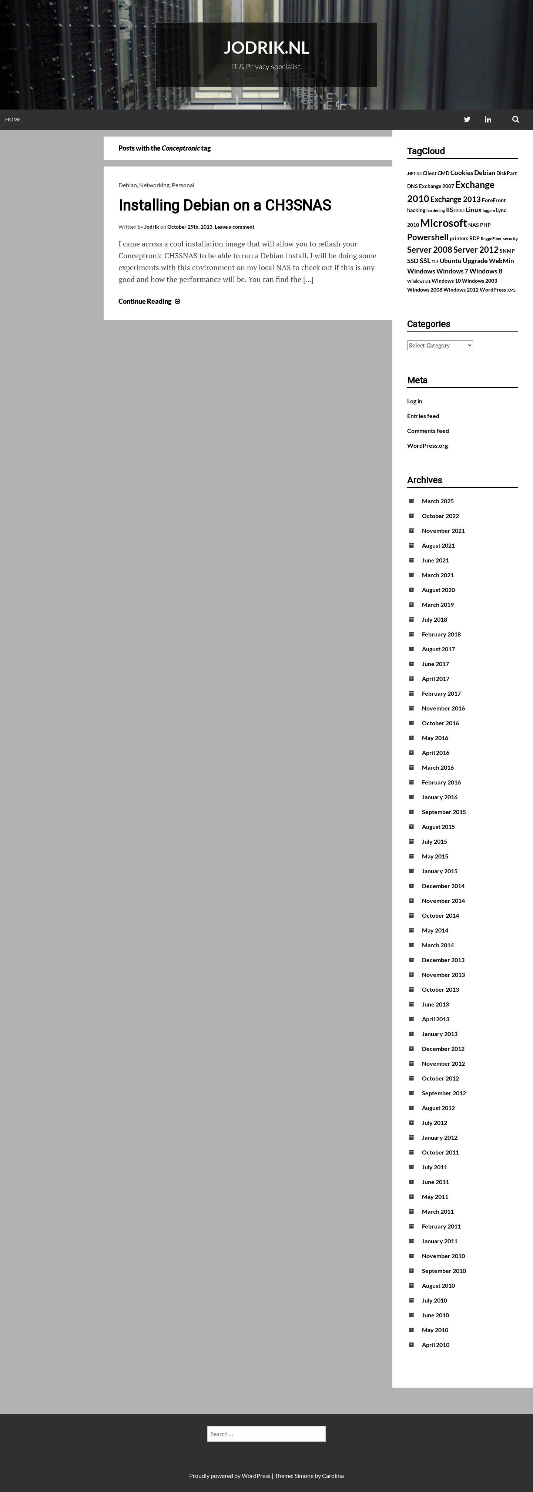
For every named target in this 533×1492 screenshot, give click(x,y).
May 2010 (435, 1329)
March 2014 (438, 944)
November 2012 (443, 1063)
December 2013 (443, 959)
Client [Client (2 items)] (429, 173)
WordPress (256, 1475)
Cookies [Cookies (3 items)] (461, 173)
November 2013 (443, 974)
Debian (127, 184)
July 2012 (434, 1122)
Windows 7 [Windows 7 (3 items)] (452, 271)
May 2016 (435, 737)
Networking (154, 184)
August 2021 (438, 545)
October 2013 (440, 989)
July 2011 (434, 1166)
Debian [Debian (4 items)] (484, 172)
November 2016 (443, 708)
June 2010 (435, 1314)
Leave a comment (234, 227)
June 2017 (435, 663)
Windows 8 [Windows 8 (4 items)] (485, 271)
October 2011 (440, 1152)
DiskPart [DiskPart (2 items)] (506, 173)
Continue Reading (150, 301)
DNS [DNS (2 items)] (412, 186)
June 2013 (435, 1004)
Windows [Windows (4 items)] (421, 271)
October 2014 (440, 915)
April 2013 (435, 1018)
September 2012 (444, 1092)
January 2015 (439, 870)
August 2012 (438, 1107)
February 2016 (441, 782)
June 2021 (435, 560)
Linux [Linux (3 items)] (474, 210)
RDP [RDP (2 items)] (474, 238)
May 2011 (435, 1196)
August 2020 (438, 589)
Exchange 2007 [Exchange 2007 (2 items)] (436, 186)
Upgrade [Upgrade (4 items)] (475, 260)
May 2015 (435, 856)
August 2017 (438, 648)
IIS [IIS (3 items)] (449, 210)
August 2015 (438, 826)
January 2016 (439, 796)
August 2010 (438, 1285)
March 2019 (438, 604)
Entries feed (423, 415)
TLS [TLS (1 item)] (435, 261)
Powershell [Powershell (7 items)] (428, 237)
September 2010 (444, 1270)
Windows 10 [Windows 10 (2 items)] (446, 281)
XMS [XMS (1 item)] (511, 290)
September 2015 (444, 811)
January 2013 (439, 1033)
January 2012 (439, 1137)
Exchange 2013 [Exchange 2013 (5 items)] (455, 199)
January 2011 (439, 1240)
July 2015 (434, 841)
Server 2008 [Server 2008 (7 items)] (429, 250)
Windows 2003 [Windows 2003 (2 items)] (479, 281)
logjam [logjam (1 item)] (489, 210)
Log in (414, 400)
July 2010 (434, 1300)
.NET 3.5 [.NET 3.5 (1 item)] (414, 173)
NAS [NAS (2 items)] (473, 225)
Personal (183, 184)
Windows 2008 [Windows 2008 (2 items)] (424, 289)
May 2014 (435, 930)
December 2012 (443, 1048)
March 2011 (438, 1211)
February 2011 (441, 1226)
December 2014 (443, 885)
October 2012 (440, 1078)
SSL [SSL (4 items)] (425, 260)
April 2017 (435, 678)
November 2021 (443, 530)
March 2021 (438, 574)
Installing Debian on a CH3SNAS (224, 205)
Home (13, 119)
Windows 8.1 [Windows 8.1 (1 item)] (418, 281)
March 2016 (438, 767)
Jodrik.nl (266, 47)
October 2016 (440, 722)
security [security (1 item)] (510, 238)
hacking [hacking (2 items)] (416, 210)
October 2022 (440, 515)
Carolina (333, 1475)
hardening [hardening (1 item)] (435, 210)
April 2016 (435, 752)
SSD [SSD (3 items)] (413, 261)
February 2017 (441, 693)
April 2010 (435, 1344)
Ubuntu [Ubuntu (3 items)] (451, 261)
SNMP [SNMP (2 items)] (507, 251)
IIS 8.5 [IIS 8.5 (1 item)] (459, 210)
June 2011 (435, 1181)
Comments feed (428, 430)
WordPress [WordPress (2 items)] (493, 289)
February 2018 (441, 634)
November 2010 (443, 1255)
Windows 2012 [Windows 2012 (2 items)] (461, 289)
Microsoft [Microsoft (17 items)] (443, 222)
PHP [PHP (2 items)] (485, 225)
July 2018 (434, 619)
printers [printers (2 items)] (459, 238)
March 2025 (438, 500)
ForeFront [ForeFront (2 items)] (494, 200)
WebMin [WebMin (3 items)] (501, 261)
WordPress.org (427, 445)
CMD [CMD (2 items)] (443, 173)
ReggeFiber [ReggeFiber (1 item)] (491, 238)
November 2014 (443, 900)
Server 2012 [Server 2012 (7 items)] (476, 250)
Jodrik (151, 227)
